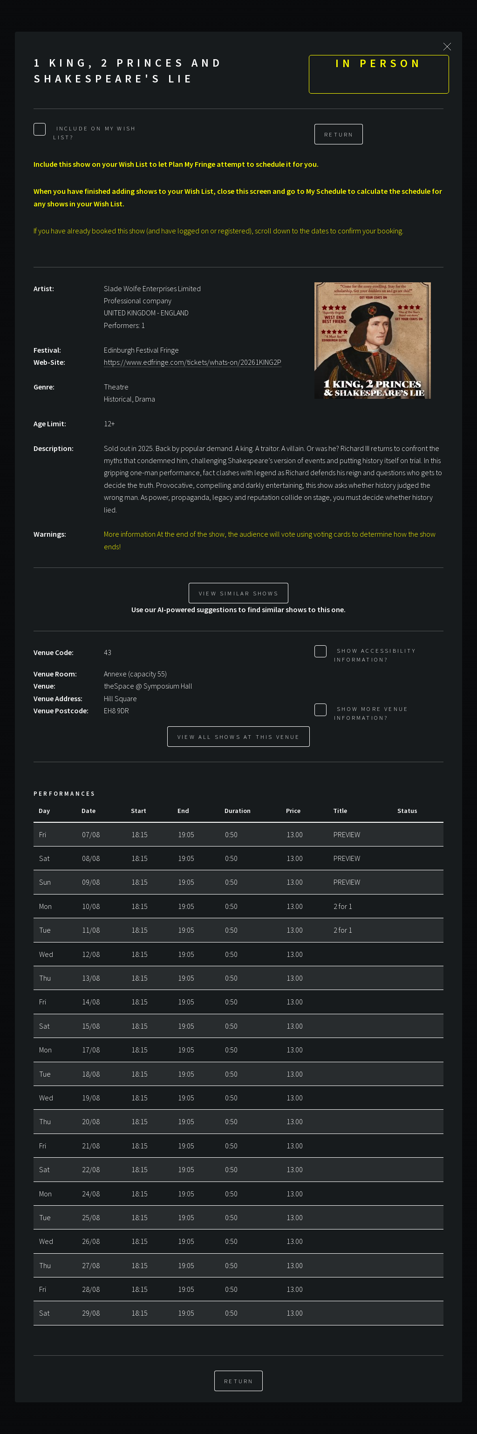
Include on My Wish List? (94, 132)
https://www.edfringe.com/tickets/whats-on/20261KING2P (192, 362)
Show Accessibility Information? (375, 655)
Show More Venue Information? (371, 713)
